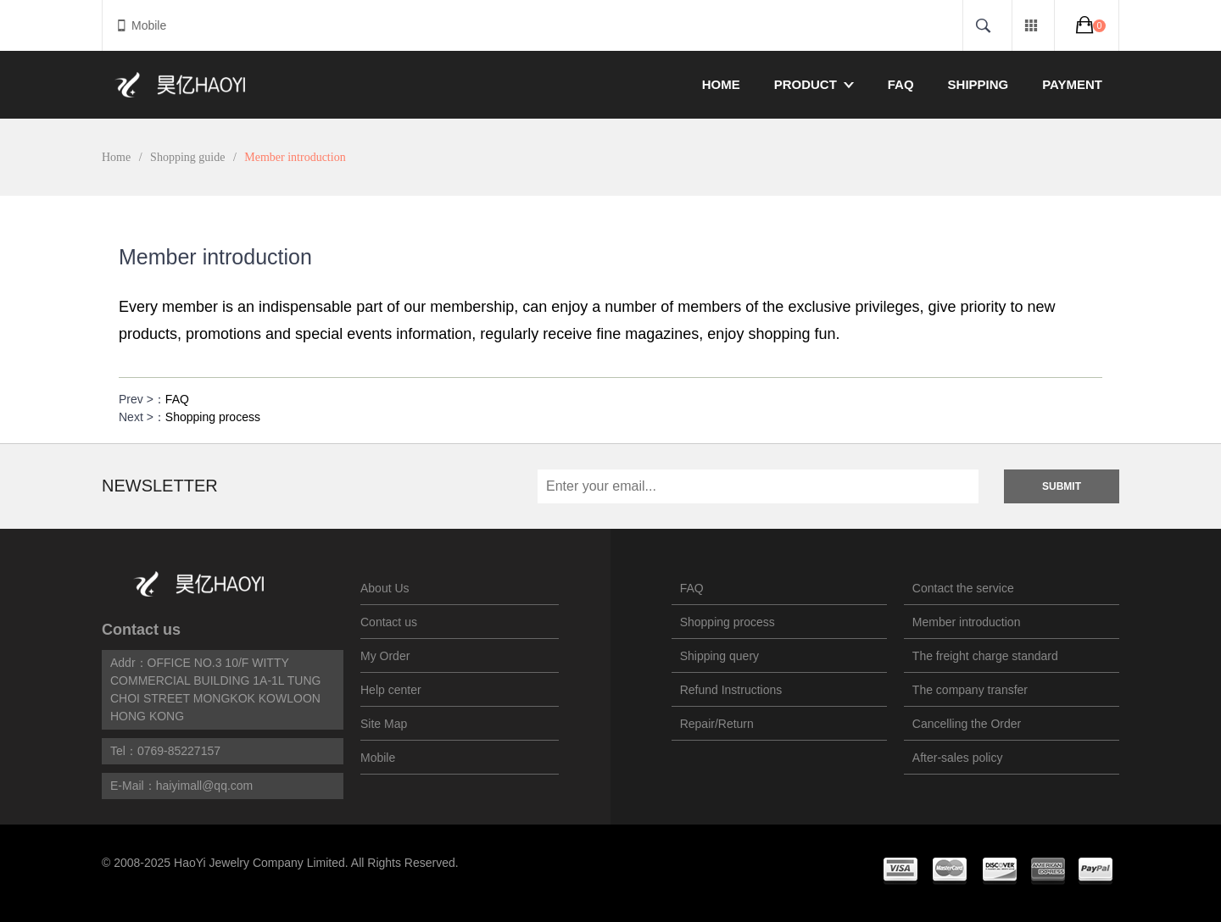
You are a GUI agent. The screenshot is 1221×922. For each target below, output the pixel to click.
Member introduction (966, 622)
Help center (390, 690)
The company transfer (970, 690)
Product (814, 84)
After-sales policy (957, 757)
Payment (1072, 84)
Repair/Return (717, 723)
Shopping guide (187, 157)
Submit (1061, 486)
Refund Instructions (731, 690)
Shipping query (719, 656)
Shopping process (212, 417)
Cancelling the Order (966, 723)
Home (721, 84)
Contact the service (963, 588)
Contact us (141, 629)
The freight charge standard (985, 656)
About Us (385, 588)
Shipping (978, 84)
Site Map (383, 723)
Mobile (140, 25)
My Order (385, 656)
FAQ (901, 84)
